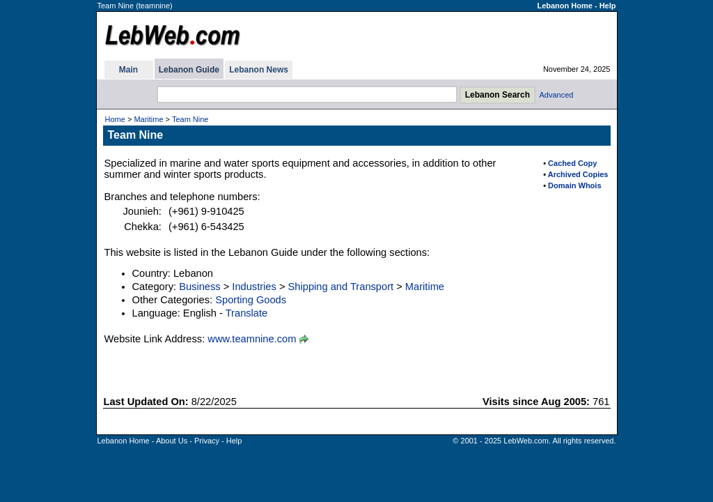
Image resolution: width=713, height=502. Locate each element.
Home (115, 119)
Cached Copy (572, 163)
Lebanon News (258, 70)
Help (608, 5)
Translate (247, 313)
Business (199, 286)
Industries (254, 286)
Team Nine (190, 119)
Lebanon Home (564, 5)
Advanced (557, 95)
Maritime (148, 119)
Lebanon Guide (189, 70)
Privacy (206, 440)
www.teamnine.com (251, 338)
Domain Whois (574, 185)
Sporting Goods (250, 299)
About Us (171, 440)
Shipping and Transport (341, 286)
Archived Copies (578, 174)
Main (128, 70)
